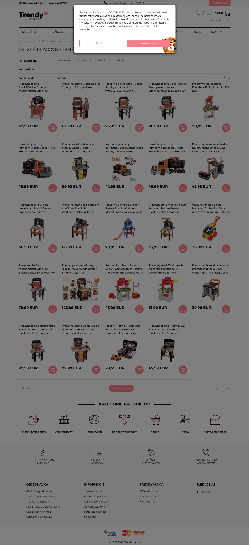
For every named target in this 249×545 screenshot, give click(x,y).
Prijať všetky (148, 43)
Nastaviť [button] (100, 43)
